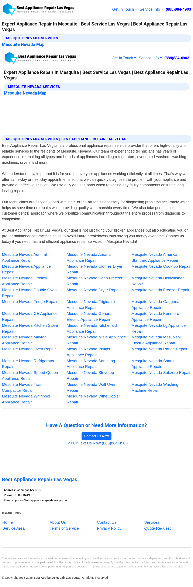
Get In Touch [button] (123, 9)
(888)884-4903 (178, 9)
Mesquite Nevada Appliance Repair (26, 269)
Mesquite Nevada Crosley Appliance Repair (24, 281)
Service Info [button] (150, 9)
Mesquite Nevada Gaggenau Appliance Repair (156, 304)
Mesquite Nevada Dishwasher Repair (157, 281)
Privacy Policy (109, 528)
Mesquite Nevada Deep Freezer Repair (95, 281)
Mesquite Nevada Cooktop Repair (160, 266)
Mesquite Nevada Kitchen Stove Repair (30, 328)
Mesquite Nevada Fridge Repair (30, 301)
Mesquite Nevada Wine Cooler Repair (93, 399)
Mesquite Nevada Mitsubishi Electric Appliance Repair (156, 340)
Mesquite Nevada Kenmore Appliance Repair (155, 316)
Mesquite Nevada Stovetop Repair (90, 375)
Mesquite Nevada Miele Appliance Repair (96, 340)
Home (7, 522)
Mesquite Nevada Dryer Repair (94, 290)
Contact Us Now (96, 436)
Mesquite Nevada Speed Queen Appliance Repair (30, 375)
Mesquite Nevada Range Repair (159, 349)
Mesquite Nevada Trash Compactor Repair (23, 387)
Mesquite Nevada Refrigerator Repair (28, 364)
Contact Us (106, 522)
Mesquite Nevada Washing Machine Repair (154, 387)
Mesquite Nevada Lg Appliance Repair (158, 328)
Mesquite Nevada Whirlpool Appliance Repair (26, 399)
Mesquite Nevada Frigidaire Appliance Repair (91, 304)
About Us (58, 522)
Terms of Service (64, 528)
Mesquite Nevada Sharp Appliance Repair (152, 364)
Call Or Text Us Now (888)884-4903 (96, 443)
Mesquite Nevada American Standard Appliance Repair (155, 257)
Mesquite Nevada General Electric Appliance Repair (89, 316)
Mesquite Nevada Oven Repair (29, 349)
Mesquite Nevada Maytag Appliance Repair (24, 340)
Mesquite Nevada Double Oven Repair (29, 293)
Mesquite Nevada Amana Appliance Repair (89, 257)
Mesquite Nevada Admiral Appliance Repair (24, 257)
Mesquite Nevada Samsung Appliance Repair (91, 364)
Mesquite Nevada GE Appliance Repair (30, 316)
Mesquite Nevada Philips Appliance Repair (88, 352)
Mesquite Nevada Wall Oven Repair (91, 387)
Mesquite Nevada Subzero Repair (160, 372)
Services (151, 522)
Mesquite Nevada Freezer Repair (160, 290)
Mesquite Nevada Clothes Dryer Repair (95, 269)
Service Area (13, 528)
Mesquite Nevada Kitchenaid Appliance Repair (92, 328)
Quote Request (157, 528)
